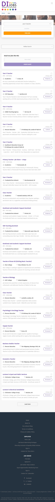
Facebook (28, 478)
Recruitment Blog (27, 426)
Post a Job (27, 439)
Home (3, 13)
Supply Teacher (8, 326)
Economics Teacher (9, 359)
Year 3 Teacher (7, 177)
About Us (27, 423)
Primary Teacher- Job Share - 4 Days (14, 159)
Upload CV (27, 462)
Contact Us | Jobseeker (27, 473)
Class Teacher (7, 193)
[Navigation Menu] (52, 3)
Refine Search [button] (27, 46)
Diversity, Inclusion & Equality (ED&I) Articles (27, 445)
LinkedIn (28, 484)
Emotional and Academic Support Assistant (17, 208)
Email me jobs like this (11, 56)
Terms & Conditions (27, 429)
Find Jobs (27, 33)
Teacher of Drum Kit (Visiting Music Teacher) (17, 261)
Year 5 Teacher (7, 73)
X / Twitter (29, 481)
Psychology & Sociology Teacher (13, 310)
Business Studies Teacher (11, 343)
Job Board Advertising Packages (27, 442)
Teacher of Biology (9, 277)
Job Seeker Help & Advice (27, 465)
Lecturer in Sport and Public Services (15, 374)
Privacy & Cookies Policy (27, 432)
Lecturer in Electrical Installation (13, 390)
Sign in (27, 448)
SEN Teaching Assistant (10, 226)
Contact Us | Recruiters (27, 451)
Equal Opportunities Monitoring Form (27, 467)
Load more (28, 404)
